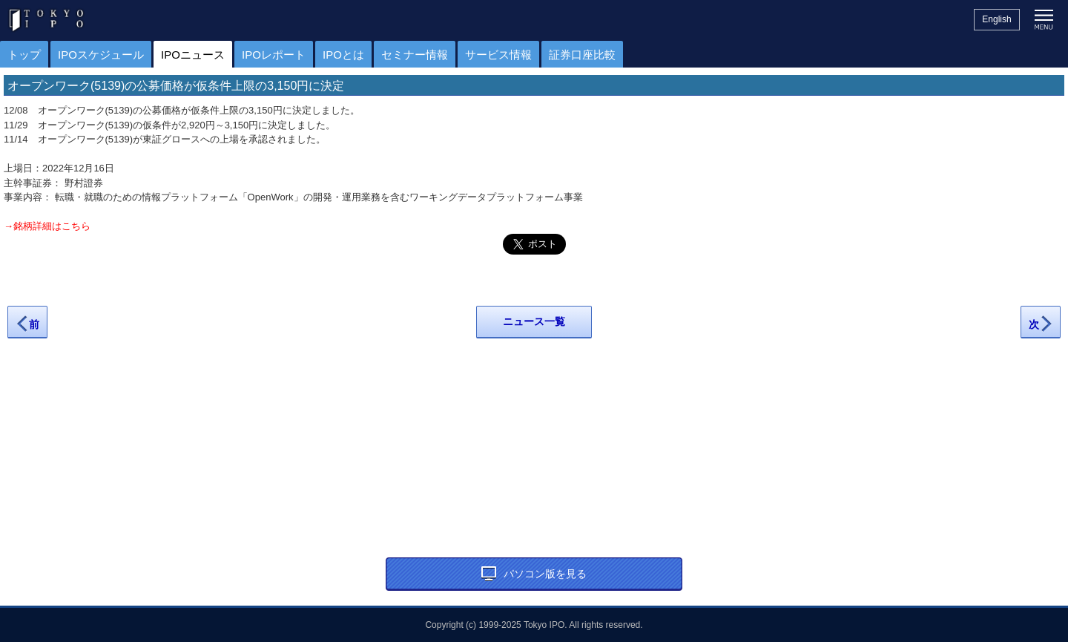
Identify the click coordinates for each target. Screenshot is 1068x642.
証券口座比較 (582, 54)
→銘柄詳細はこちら (47, 226)
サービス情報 (498, 54)
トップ (24, 54)
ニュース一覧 (534, 321)
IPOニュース (193, 54)
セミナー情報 (414, 54)
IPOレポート (274, 54)
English (996, 19)
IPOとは (343, 54)
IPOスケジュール (101, 54)
